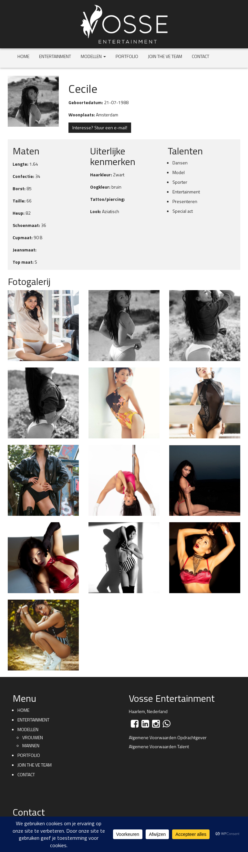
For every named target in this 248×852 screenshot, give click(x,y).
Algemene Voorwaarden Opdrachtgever (168, 737)
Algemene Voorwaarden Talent (159, 746)
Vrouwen (32, 737)
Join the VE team (165, 56)
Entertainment (55, 56)
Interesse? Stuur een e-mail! (99, 127)
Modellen (93, 56)
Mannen (30, 745)
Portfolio (127, 56)
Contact (200, 56)
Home (23, 56)
